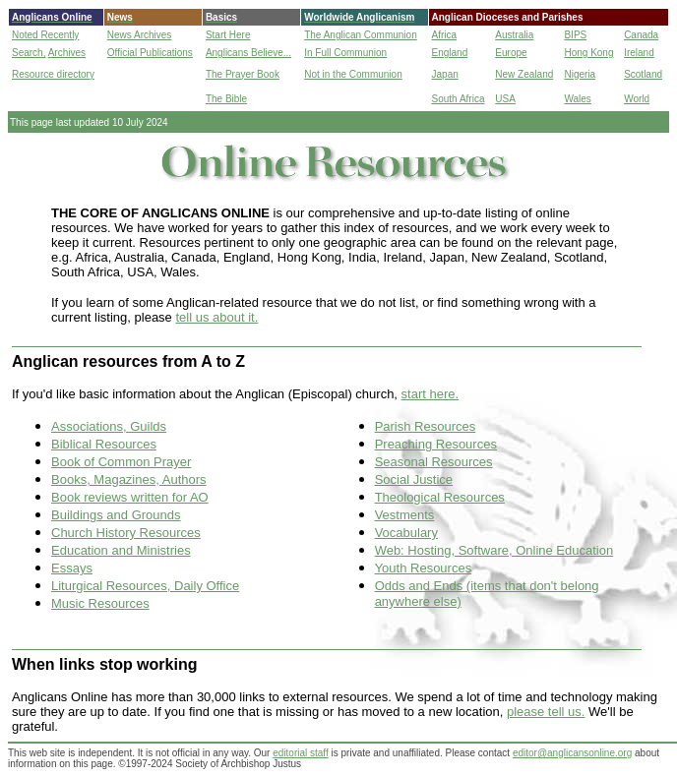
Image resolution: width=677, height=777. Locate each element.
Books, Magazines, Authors (129, 479)
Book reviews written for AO (130, 497)
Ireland (639, 52)
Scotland (643, 74)
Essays (71, 568)
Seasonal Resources (434, 461)
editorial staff (301, 752)
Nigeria (579, 74)
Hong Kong (588, 52)
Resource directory (53, 74)
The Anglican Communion (360, 35)
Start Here (228, 35)
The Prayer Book (242, 74)
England (450, 52)
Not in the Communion (353, 74)
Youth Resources (423, 568)
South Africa (458, 98)
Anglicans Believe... (248, 52)
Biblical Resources (103, 444)
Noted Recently (45, 35)
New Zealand (524, 74)
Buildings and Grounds (116, 515)
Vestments (405, 515)
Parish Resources (425, 426)
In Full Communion (345, 52)
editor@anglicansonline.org (572, 752)
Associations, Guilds (108, 426)
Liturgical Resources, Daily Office (145, 585)
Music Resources (100, 603)
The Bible (226, 98)
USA (505, 98)
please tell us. (546, 711)
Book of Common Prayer (121, 461)
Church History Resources (126, 532)
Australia (514, 35)
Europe (510, 52)
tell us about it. (216, 317)
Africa (445, 35)
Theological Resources (440, 497)
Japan (445, 74)
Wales (577, 98)
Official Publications (150, 52)
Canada (641, 35)
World (636, 98)
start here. (430, 394)
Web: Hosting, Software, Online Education (494, 550)
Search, (28, 52)
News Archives (139, 35)
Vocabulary (406, 532)
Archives (67, 52)
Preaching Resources (436, 444)
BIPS (575, 35)
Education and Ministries (121, 550)
